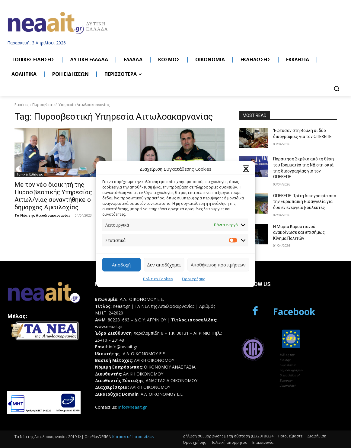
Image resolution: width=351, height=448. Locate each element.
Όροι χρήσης (193, 278)
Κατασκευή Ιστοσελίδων (133, 436)
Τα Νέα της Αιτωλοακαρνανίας (42, 215)
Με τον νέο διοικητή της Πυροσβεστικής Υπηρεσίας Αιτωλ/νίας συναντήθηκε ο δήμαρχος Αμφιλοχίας (53, 196)
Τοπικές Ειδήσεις (29, 174)
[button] (246, 169)
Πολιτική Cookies (158, 278)
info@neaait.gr (132, 407)
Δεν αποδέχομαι (164, 265)
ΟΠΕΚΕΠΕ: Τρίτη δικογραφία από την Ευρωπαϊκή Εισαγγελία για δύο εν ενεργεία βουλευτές (304, 201)
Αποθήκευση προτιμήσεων (218, 265)
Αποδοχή (121, 265)
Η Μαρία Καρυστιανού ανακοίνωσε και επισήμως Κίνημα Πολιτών (299, 232)
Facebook (294, 311)
